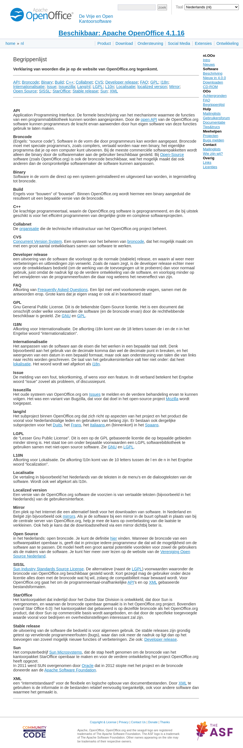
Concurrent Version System (37, 241)
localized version (152, 86)
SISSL (44, 91)
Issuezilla (66, 86)
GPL (154, 82)
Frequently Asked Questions (63, 289)
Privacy (124, 722)
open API (149, 119)
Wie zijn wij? (213, 153)
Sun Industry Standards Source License (48, 569)
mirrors (69, 516)
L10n (109, 86)
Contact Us (138, 722)
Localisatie (125, 86)
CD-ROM (210, 87)
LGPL (98, 86)
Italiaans (97, 425)
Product (104, 43)
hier (113, 538)
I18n (164, 82)
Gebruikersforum (216, 118)
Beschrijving (212, 73)
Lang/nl (83, 86)
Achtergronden (215, 96)
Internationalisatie (29, 86)
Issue (51, 86)
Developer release (121, 82)
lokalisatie (22, 364)
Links (207, 162)
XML (114, 91)
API (16, 82)
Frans (76, 425)
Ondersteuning (150, 43)
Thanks (165, 722)
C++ (69, 82)
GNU (66, 316)
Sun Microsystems (65, 652)
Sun (104, 91)
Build (59, 82)
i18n (96, 364)
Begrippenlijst (214, 104)
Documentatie (214, 122)
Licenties (210, 167)
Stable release (85, 91)
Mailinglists (212, 113)
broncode (135, 241)
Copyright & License (103, 722)
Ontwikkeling (228, 43)
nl (22, 43)
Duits (57, 425)
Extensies (203, 43)
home (10, 43)
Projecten (210, 136)
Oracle (88, 665)
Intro (206, 60)
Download (124, 43)
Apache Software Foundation (70, 670)
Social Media (179, 43)
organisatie (29, 228)
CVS (99, 82)
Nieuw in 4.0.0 (214, 78)
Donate (153, 722)
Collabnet (84, 82)
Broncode (30, 82)
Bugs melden (213, 140)
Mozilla (172, 399)
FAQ (144, 82)
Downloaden (213, 82)
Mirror (174, 86)
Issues (95, 394)
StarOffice (61, 91)
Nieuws (209, 64)
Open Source (25, 91)
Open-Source (172, 154)
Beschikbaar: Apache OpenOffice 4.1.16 (121, 33)
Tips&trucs (211, 127)
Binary (47, 82)
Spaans (152, 425)
